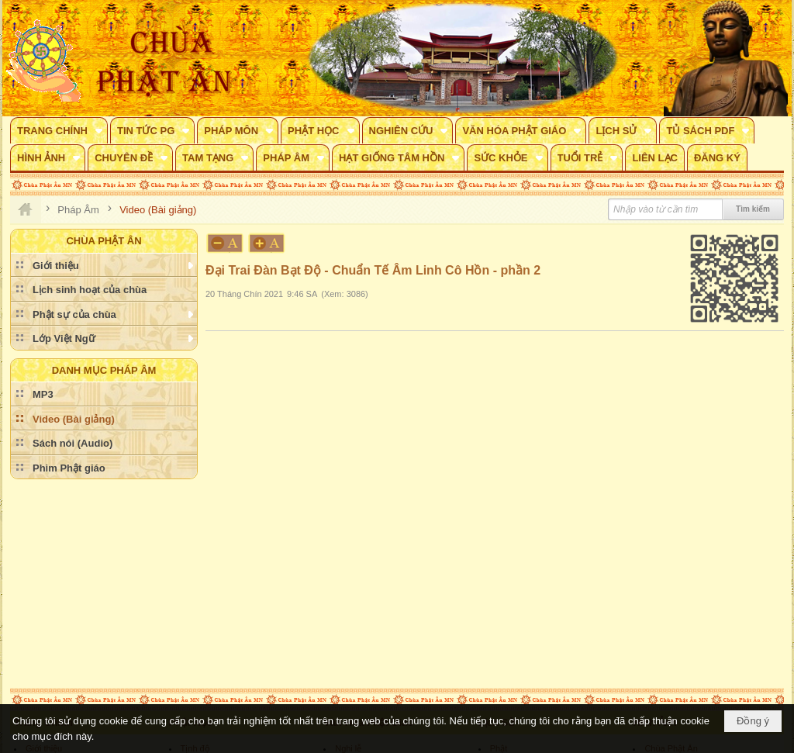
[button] (59, 130)
